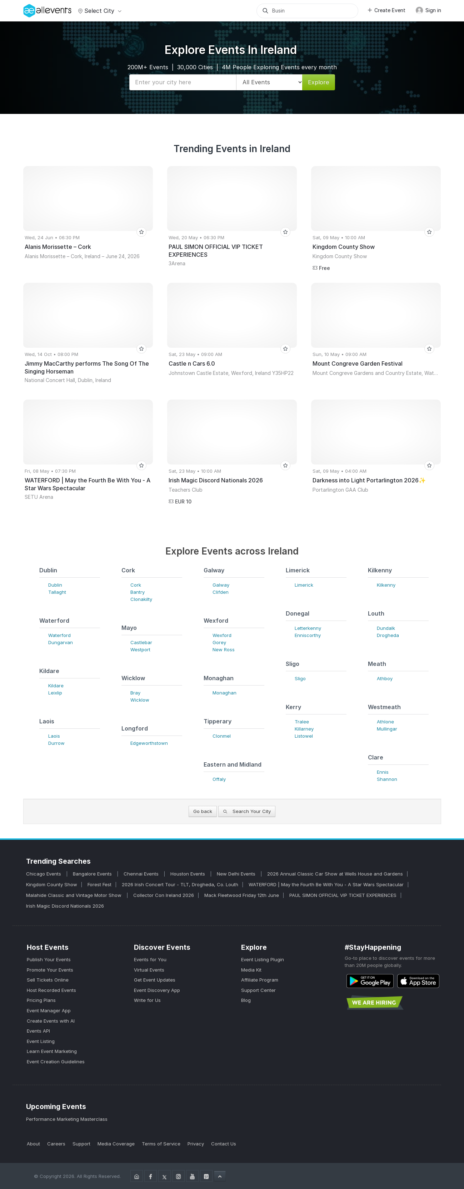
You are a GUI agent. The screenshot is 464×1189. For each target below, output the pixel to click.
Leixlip (55, 693)
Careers (56, 1144)
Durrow (56, 743)
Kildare (56, 685)
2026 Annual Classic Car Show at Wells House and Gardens (335, 874)
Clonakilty (141, 599)
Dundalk (386, 628)
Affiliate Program (259, 980)
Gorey (219, 642)
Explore (318, 82)
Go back (202, 811)
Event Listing (41, 1041)
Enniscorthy (308, 635)
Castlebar (141, 642)
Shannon (387, 779)
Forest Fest (99, 884)
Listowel (304, 736)
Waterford (59, 635)
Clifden (221, 592)
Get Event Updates (154, 980)
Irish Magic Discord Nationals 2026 (65, 906)
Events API (38, 1031)
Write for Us (147, 1000)
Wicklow (139, 700)
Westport (140, 649)
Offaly (219, 779)
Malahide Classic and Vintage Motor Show (74, 895)
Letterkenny (308, 628)
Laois (54, 736)
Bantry (137, 592)
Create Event (386, 10)
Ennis (383, 772)
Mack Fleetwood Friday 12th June (241, 895)
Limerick (304, 585)
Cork (135, 585)
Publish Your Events (49, 959)
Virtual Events (149, 970)
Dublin (55, 585)
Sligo (300, 678)
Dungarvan (60, 642)
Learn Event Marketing (52, 1051)
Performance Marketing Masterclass (67, 1119)
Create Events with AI (51, 1021)
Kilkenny (386, 585)
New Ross (224, 649)
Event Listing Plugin (262, 959)
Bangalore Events (93, 874)
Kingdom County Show (51, 884)
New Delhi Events (237, 874)
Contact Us (223, 1144)
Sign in (428, 10)
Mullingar (387, 729)
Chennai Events (142, 874)
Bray (135, 693)
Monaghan (224, 693)
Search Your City (247, 811)
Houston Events (188, 874)
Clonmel (222, 736)
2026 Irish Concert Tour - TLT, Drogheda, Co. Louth (180, 884)
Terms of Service (161, 1144)
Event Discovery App (157, 990)
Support (81, 1144)
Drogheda (388, 635)
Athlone (385, 721)
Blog (246, 1000)
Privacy (196, 1144)
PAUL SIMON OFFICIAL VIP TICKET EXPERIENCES (342, 895)
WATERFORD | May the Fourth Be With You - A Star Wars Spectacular (326, 884)
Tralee (302, 721)
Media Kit (251, 970)
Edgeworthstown (149, 743)
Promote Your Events (50, 970)
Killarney (304, 729)
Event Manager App (49, 1010)
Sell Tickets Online (48, 980)
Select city (99, 10)
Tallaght (57, 592)
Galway (221, 585)
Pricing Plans (41, 1000)
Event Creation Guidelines (56, 1061)
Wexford (222, 635)
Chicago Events (44, 874)
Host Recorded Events (51, 990)
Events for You (150, 959)
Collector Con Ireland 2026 (163, 895)
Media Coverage (116, 1144)
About (33, 1144)
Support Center (258, 990)
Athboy (385, 678)
